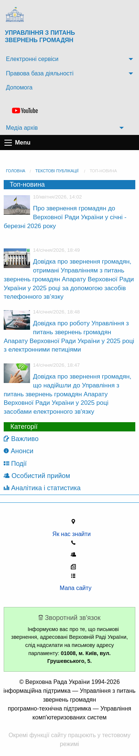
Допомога (19, 87)
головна (15, 171)
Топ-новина (103, 171)
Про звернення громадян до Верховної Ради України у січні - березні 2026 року (65, 217)
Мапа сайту (73, 588)
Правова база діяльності (39, 73)
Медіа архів (22, 128)
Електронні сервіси (32, 59)
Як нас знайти (73, 534)
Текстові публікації (57, 171)
